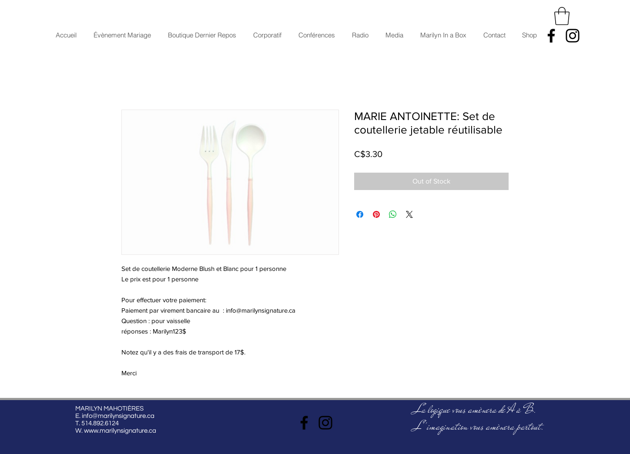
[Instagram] (572, 36)
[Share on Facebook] (360, 214)
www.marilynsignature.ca (120, 430)
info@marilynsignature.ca (118, 416)
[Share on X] (409, 214)
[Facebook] (551, 36)
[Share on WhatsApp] (393, 214)
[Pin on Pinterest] (376, 214)
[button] (562, 16)
